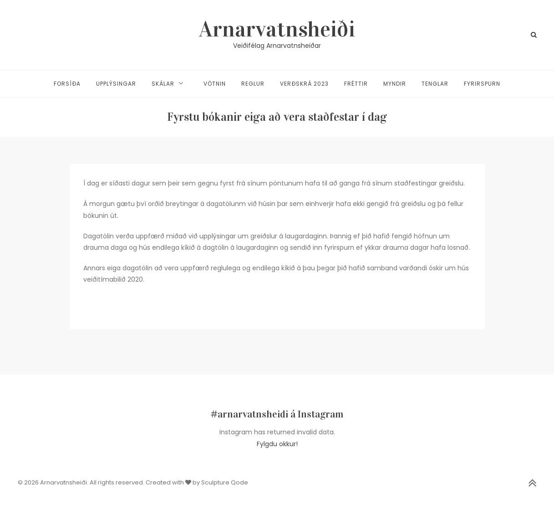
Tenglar (435, 84)
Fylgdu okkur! (277, 443)
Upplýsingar (116, 84)
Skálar (163, 84)
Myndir (394, 84)
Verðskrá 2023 (304, 84)
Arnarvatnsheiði (277, 29)
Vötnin (214, 84)
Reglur (252, 84)
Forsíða (67, 84)
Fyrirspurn (482, 84)
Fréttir (356, 84)
